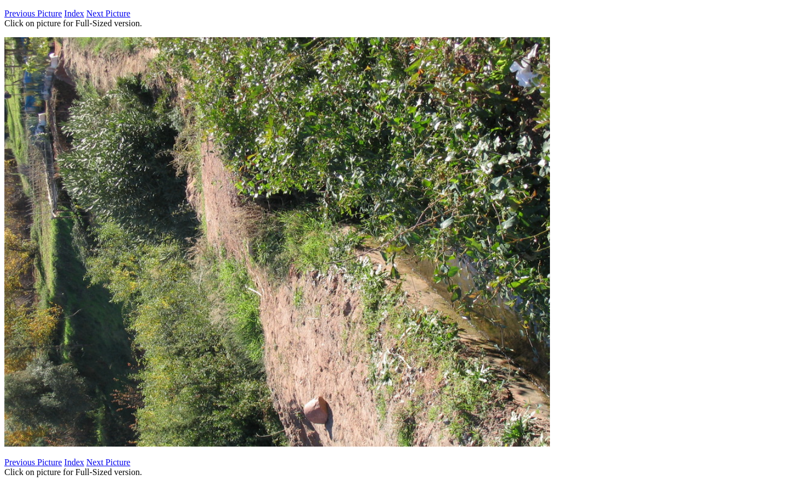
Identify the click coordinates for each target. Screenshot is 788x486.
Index (74, 13)
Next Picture (108, 13)
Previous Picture (33, 13)
